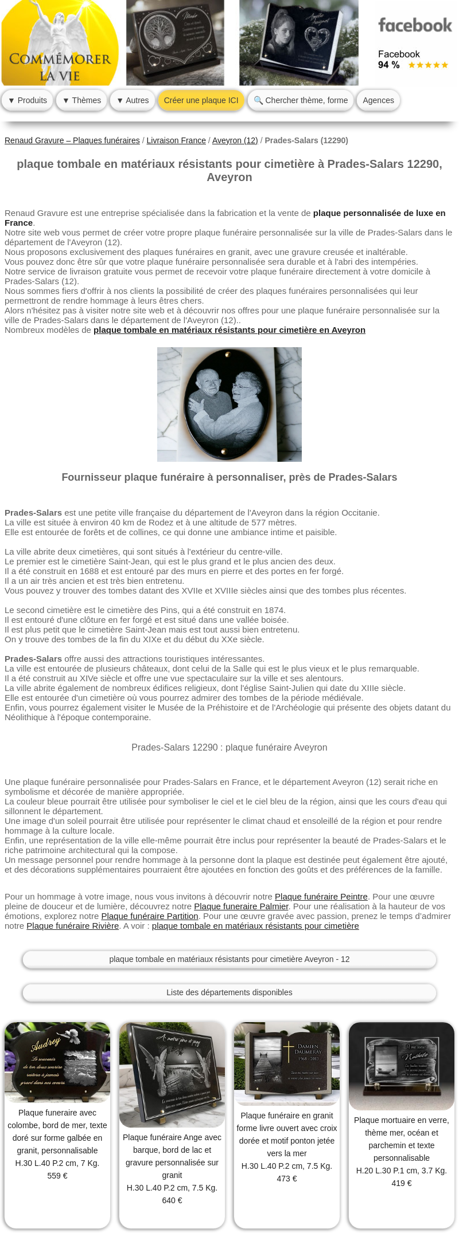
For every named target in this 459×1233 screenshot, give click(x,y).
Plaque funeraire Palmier (241, 906)
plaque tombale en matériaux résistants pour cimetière (255, 925)
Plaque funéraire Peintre (321, 896)
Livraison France (176, 140)
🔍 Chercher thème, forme (301, 100)
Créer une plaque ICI (201, 100)
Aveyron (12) (235, 140)
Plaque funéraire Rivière (72, 925)
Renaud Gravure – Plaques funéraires (72, 140)
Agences (378, 100)
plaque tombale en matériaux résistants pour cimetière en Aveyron (229, 330)
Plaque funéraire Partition (149, 916)
